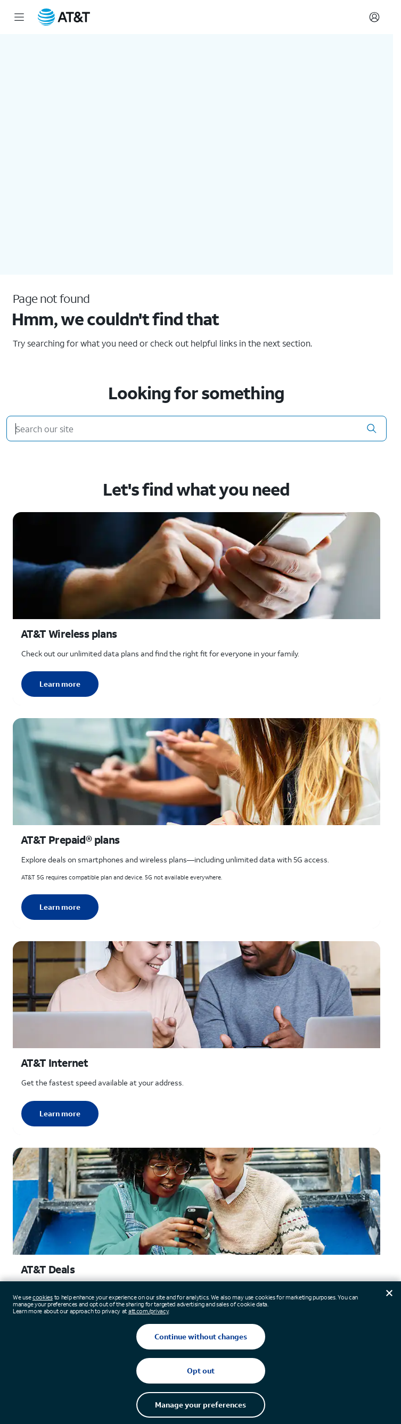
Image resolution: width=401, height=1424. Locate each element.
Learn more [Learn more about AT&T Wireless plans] (59, 684)
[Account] (374, 17)
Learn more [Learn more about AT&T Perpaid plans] (59, 907)
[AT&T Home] (64, 17)
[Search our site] (196, 428)
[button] (371, 428)
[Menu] (19, 17)
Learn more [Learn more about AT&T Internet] (59, 1113)
